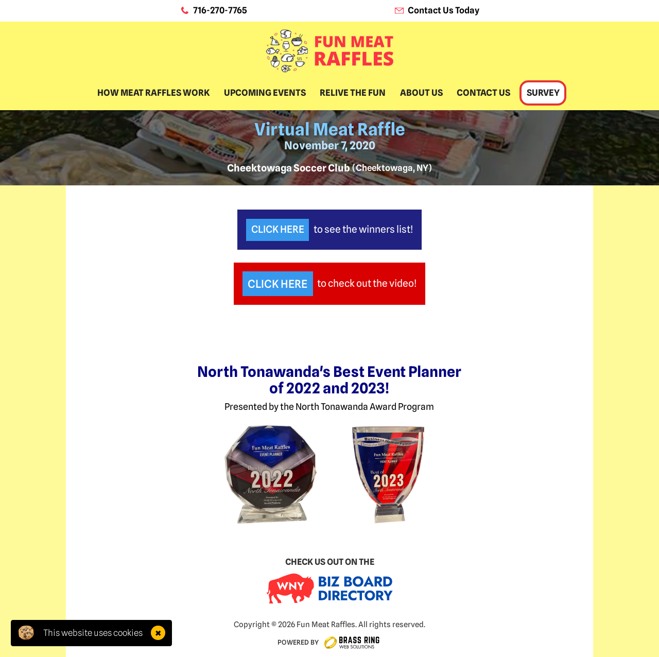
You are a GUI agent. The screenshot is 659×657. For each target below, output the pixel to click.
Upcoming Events (265, 93)
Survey (543, 93)
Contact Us (483, 93)
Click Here (277, 229)
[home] (329, 51)
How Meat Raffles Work (153, 93)
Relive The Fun (353, 93)
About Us (421, 93)
